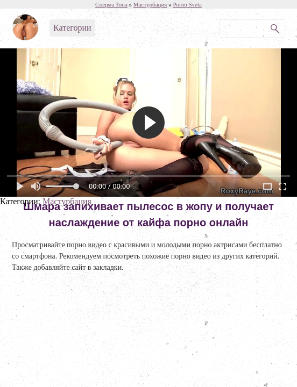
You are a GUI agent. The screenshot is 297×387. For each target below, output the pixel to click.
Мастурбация (67, 201)
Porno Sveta (187, 4)
